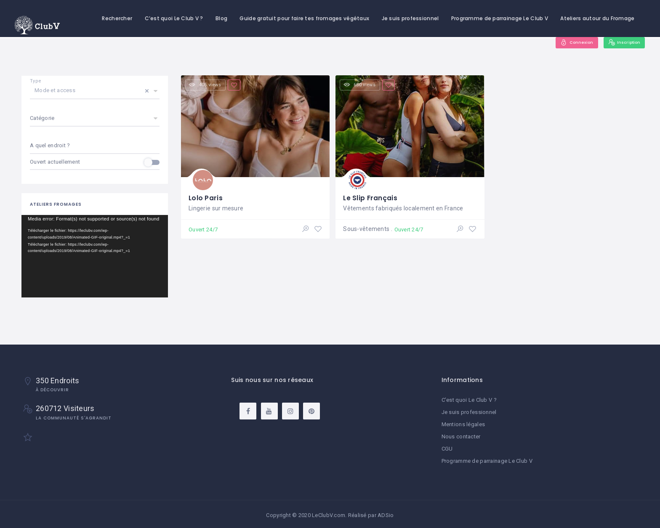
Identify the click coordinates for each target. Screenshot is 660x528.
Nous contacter (461, 435)
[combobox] (95, 146)
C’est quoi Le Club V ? (174, 18)
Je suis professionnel (410, 18)
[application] (94, 256)
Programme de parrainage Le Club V (499, 18)
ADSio (386, 513)
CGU (447, 447)
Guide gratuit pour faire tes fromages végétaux (304, 18)
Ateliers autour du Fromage (597, 18)
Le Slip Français (370, 196)
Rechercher (117, 18)
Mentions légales (463, 424)
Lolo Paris (206, 196)
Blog (221, 18)
